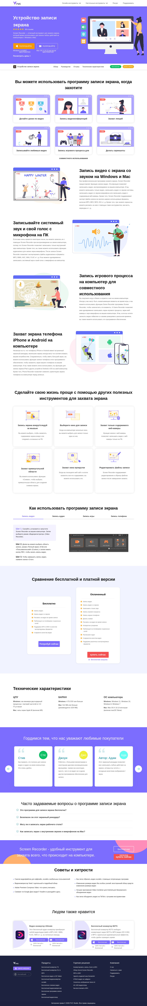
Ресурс (115, 3)
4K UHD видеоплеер (80, 985)
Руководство (66, 67)
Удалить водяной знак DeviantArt (84, 976)
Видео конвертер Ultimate (40, 926)
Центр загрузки (22, 969)
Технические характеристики (93, 67)
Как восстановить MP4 (80, 988)
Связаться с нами (116, 970)
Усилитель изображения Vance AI (84, 982)
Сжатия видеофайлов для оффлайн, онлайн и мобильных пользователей (42, 879)
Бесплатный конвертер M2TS (104, 926)
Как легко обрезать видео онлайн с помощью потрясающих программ (102, 879)
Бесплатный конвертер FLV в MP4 (51, 971)
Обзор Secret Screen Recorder (83, 970)
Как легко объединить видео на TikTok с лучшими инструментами (100, 896)
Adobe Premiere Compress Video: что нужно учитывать (35, 887)
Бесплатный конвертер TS (50, 967)
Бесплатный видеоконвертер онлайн (51, 980)
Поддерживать (128, 3)
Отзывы (76, 67)
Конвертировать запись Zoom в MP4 (85, 967)
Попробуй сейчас (49, 644)
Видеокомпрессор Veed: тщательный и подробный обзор (36, 883)
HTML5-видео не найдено (81, 979)
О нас (112, 967)
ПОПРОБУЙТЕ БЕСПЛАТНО (25, 47)
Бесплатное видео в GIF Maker (52, 976)
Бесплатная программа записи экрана (52, 992)
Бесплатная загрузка (115, 67)
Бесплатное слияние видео (50, 985)
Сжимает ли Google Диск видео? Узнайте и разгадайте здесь (37, 892)
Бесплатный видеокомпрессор (52, 988)
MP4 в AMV (77, 973)
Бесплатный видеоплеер (50, 997)
